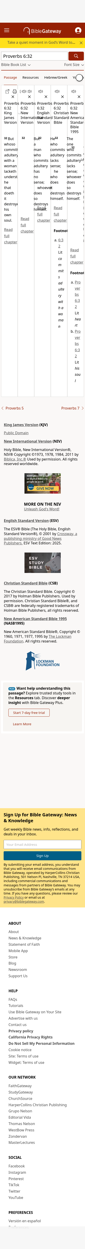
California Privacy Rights (31, 1037)
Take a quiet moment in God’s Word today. (43, 42)
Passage (10, 77)
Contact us (18, 1024)
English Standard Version (26, 520)
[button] (78, 30)
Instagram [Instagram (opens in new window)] (17, 1172)
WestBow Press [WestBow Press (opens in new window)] (21, 1130)
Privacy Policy (14, 897)
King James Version (21, 424)
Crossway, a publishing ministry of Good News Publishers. (40, 538)
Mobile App (18, 950)
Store (13, 957)
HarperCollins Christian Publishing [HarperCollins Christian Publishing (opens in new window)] (38, 1104)
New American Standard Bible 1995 (35, 618)
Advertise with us (23, 1018)
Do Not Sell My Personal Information (42, 1043)
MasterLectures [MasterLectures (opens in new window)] (22, 1142)
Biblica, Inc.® (15, 459)
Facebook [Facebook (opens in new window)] (17, 1166)
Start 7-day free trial (29, 712)
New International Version (28, 441)
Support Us (18, 975)
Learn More (22, 724)
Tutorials (16, 1005)
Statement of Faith (24, 944)
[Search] (76, 56)
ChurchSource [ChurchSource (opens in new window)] (20, 1098)
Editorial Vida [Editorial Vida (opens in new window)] (20, 1117)
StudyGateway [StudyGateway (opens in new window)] (21, 1092)
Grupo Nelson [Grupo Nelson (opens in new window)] (20, 1110)
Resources (30, 77)
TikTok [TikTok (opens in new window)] (14, 1184)
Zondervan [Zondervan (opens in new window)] (18, 1136)
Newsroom (18, 969)
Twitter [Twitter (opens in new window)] (14, 1191)
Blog (12, 963)
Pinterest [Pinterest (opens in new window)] (16, 1178)
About (14, 931)
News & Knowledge (25, 938)
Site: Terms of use (24, 1056)
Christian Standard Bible (26, 583)
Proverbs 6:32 (78, 294)
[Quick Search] (34, 56)
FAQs (13, 999)
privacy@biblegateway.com (24, 901)
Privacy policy (21, 1030)
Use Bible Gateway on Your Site (35, 1011)
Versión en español (25, 1220)
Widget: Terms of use (26, 1062)
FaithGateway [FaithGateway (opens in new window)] (20, 1085)
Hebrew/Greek (55, 77)
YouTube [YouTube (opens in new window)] (16, 1197)
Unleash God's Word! (41, 509)
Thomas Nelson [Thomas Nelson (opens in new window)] (22, 1123)
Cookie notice (20, 1049)
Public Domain (16, 432)
